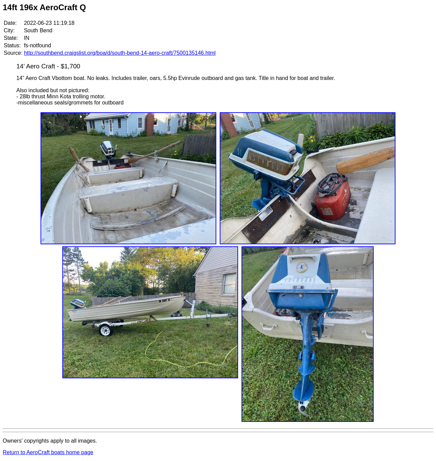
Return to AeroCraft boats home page (48, 452)
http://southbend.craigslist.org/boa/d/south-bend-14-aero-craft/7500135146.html (120, 53)
